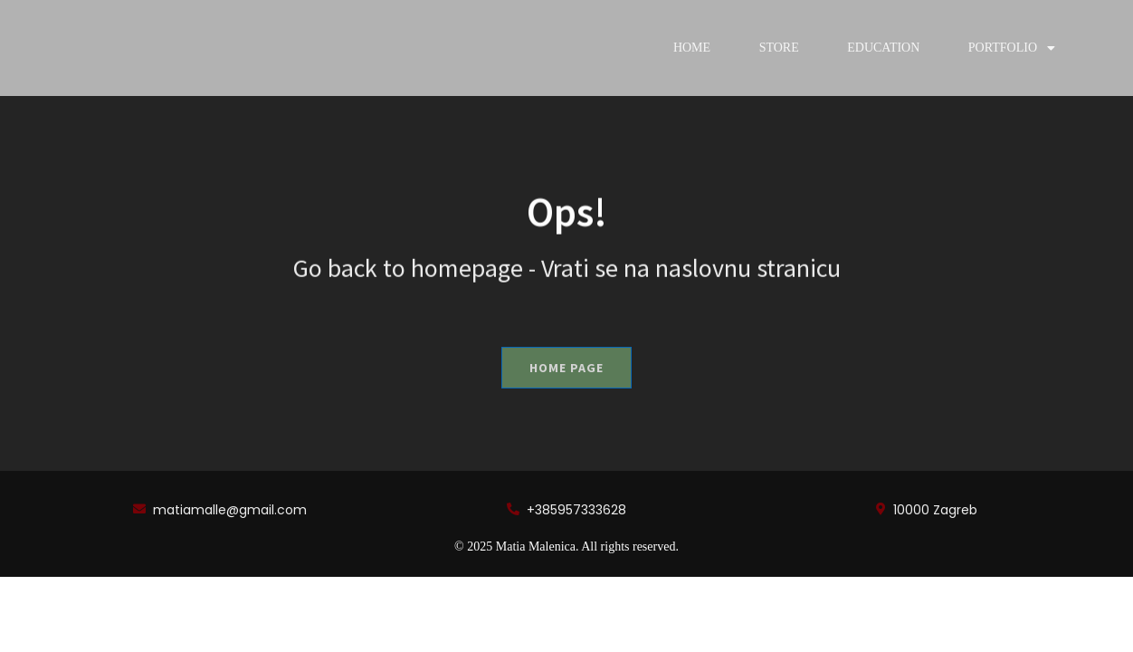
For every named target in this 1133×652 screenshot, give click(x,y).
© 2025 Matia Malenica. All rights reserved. (566, 546)
